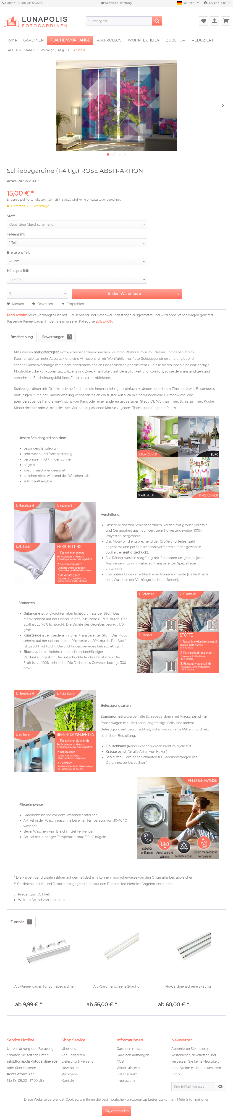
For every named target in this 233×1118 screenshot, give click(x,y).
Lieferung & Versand (78, 1061)
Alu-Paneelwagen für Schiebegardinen (45, 986)
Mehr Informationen (193, 1099)
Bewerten (43, 304)
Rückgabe (70, 1074)
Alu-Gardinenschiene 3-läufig (188, 986)
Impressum (126, 1081)
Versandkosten (36, 199)
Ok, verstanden (116, 1111)
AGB (120, 1061)
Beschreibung (21, 337)
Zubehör (21, 922)
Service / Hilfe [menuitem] (215, 3)
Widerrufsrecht (129, 1068)
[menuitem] (124, 21)
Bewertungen (57, 336)
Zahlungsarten (73, 1055)
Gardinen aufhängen (133, 1055)
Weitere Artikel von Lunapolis (39, 900)
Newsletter (70, 1068)
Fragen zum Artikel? (32, 894)
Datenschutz (127, 1074)
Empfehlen (73, 304)
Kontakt (68, 1081)
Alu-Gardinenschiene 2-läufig (116, 986)
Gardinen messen (130, 1049)
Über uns (69, 1049)
